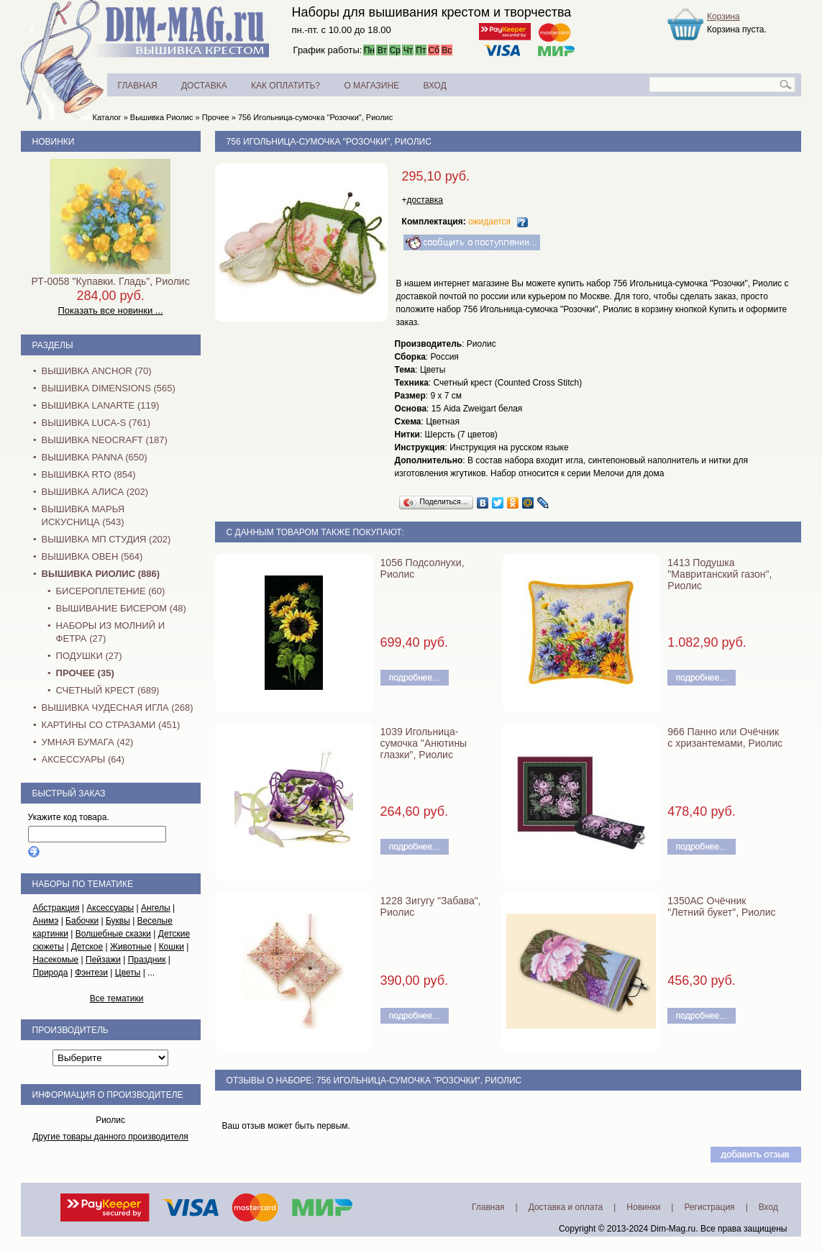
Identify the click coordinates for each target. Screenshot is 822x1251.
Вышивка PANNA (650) (94, 457)
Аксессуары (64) (83, 759)
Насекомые (56, 960)
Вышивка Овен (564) (92, 556)
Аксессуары (110, 908)
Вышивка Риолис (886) (101, 573)
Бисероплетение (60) (110, 591)
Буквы (118, 921)
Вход (768, 1207)
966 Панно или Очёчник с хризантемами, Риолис (724, 737)
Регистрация (709, 1207)
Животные (131, 947)
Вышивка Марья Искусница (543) (83, 515)
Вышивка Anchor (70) (97, 370)
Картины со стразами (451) (111, 724)
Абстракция (56, 908)
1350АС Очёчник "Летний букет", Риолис (721, 906)
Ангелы (155, 908)
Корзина (723, 17)
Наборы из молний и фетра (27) (110, 632)
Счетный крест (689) (108, 690)
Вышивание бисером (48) (121, 608)
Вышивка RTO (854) (89, 474)
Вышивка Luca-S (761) (96, 422)
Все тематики (117, 998)
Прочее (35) (85, 673)
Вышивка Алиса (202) (95, 491)
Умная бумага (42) (88, 742)
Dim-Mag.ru (673, 1229)
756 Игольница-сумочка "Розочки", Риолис (315, 117)
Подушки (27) (89, 655)
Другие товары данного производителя (110, 1137)
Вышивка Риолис (161, 117)
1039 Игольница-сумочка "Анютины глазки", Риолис (423, 743)
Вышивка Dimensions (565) (108, 388)
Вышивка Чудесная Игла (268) (117, 707)
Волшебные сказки (113, 934)
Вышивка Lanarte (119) (101, 405)
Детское (87, 947)
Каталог (107, 117)
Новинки (53, 142)
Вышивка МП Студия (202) (106, 539)
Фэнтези (91, 973)
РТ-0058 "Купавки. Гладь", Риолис (110, 281)
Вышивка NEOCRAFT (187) (105, 440)
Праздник (147, 960)
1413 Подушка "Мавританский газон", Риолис (719, 574)
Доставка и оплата (566, 1207)
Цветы (128, 973)
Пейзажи (103, 960)
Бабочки (82, 921)
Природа (50, 973)
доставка (425, 200)
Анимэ (46, 921)
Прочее (215, 117)
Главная (488, 1207)
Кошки (171, 947)
